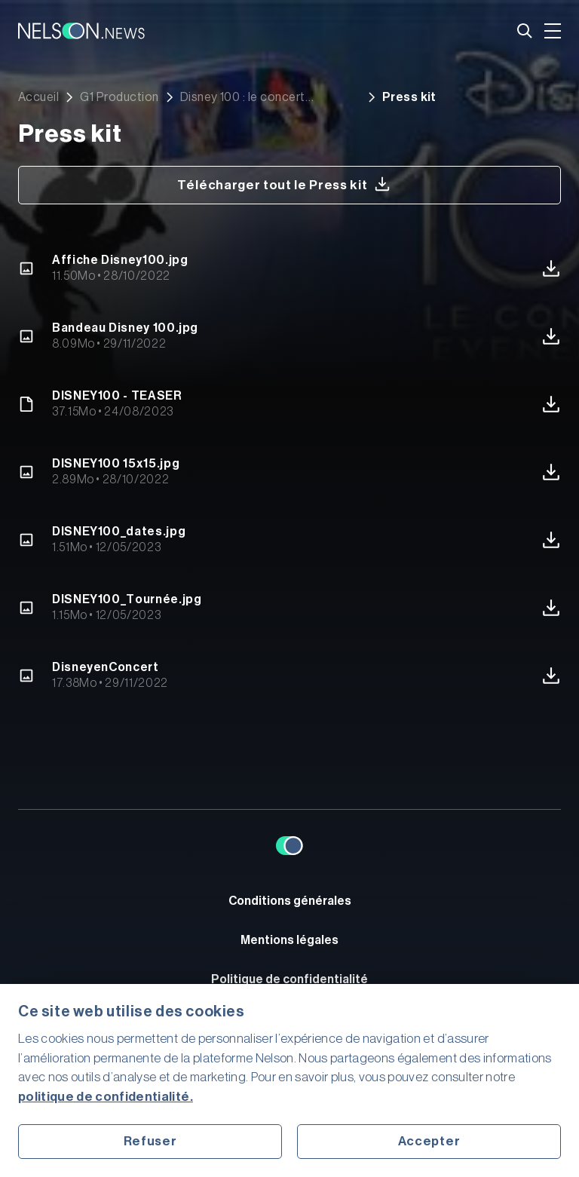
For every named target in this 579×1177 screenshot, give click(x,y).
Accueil (38, 97)
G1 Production (119, 97)
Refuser (150, 1141)
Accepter (429, 1141)
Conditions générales (289, 901)
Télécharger (551, 268)
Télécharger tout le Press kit (284, 184)
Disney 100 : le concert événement (242, 97)
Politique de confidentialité (289, 979)
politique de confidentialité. (105, 1096)
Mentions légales (289, 940)
